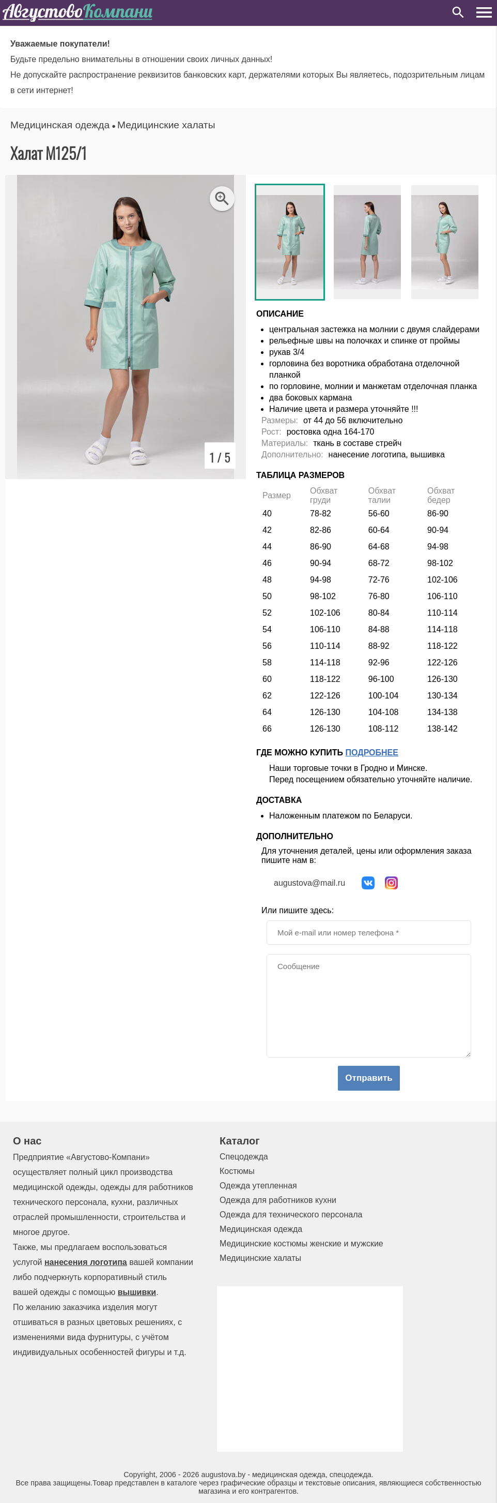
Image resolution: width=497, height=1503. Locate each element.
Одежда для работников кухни (278, 1200)
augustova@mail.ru (309, 883)
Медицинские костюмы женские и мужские (301, 1243)
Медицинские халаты (166, 125)
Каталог (239, 1141)
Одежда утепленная (258, 1185)
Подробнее (372, 752)
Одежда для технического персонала (291, 1214)
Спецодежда (244, 1156)
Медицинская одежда (60, 125)
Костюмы (237, 1171)
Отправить (368, 1078)
